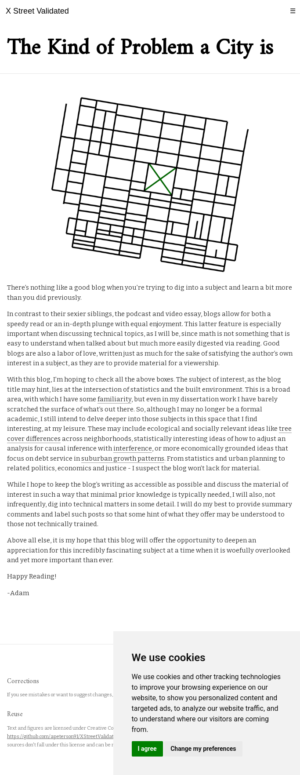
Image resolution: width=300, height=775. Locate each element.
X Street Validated (37, 11)
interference (132, 448)
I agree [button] (147, 748)
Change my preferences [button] (203, 748)
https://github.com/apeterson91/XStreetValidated (63, 736)
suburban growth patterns (122, 458)
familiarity (114, 399)
